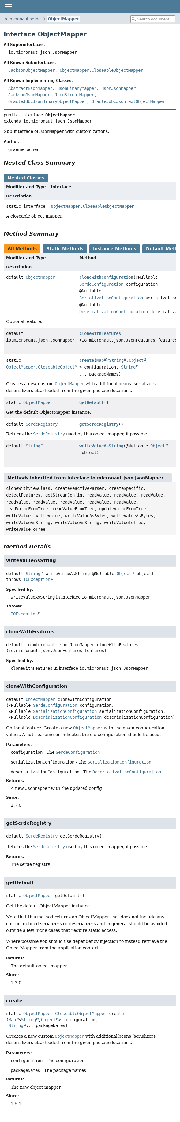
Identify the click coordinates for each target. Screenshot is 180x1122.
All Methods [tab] (22, 248)
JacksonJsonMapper (29, 94)
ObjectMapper (63, 18)
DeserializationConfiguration (113, 311)
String (116, 360)
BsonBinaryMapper (76, 88)
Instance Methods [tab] (114, 248)
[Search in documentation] (152, 19)
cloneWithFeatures (100, 333)
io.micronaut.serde (22, 18)
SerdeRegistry (42, 424)
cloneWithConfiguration (106, 277)
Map (100, 360)
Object (136, 360)
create (86, 360)
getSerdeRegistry (98, 424)
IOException (36, 579)
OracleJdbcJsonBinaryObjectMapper (47, 101)
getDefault (91, 402)
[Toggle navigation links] (8, 6)
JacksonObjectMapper (31, 70)
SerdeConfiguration (101, 284)
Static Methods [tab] (65, 248)
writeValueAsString (101, 445)
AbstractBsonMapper (30, 88)
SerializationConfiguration (111, 297)
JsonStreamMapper (74, 94)
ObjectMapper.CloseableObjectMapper (101, 70)
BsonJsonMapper (118, 88)
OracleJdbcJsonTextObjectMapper (128, 101)
